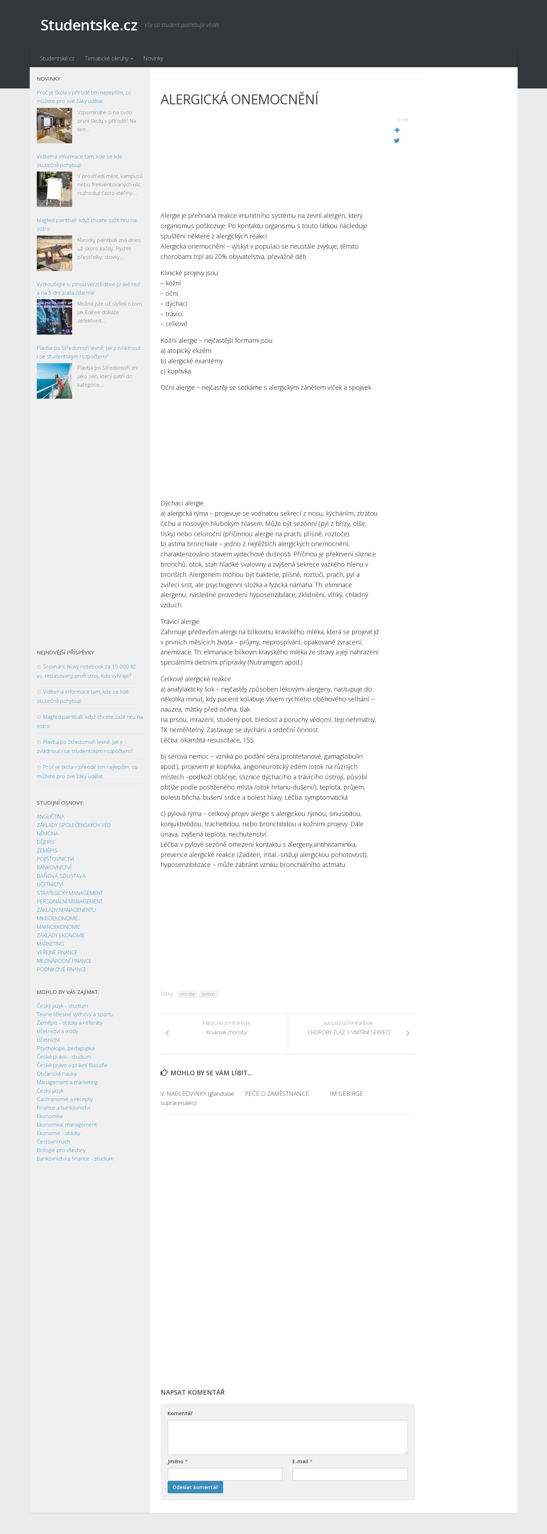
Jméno (178, 1461)
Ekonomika (50, 1115)
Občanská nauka (57, 1073)
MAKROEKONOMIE (58, 926)
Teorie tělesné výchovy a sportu (75, 1014)
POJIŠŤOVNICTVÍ (55, 858)
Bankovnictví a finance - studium (75, 1158)
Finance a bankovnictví (63, 1107)
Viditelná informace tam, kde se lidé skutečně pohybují (79, 160)
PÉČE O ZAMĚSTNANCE (277, 1093)
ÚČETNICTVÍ (50, 884)
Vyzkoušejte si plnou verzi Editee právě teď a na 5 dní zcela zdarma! (88, 288)
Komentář (180, 1413)
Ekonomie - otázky (58, 1132)
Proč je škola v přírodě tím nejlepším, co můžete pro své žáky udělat (84, 96)
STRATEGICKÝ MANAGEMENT (70, 892)
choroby (187, 994)
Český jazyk (50, 1090)
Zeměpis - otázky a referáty (70, 1022)
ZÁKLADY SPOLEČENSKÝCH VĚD (74, 824)
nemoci (208, 994)
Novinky (153, 58)
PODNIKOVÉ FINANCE (62, 969)
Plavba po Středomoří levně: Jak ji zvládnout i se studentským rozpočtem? (89, 352)
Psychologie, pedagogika (65, 1048)
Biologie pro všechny (61, 1149)
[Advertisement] (270, 160)
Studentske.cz (89, 25)
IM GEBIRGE (346, 1093)
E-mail (302, 1461)
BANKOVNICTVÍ (54, 867)
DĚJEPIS (45, 841)
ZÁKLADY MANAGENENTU (66, 909)
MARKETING (50, 943)
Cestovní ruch (53, 1141)
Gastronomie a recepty (65, 1098)
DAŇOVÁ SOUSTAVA (61, 875)
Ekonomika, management (67, 1124)
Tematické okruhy (106, 58)
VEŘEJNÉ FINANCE (57, 952)
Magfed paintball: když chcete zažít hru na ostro (86, 224)
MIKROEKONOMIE (57, 918)
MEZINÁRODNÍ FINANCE (64, 960)
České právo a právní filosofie (72, 1065)
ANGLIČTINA (50, 816)
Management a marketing (67, 1082)
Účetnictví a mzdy (57, 1031)
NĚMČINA (47, 833)
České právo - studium (64, 1056)
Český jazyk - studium (62, 1005)
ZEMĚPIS (47, 850)
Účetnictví (48, 1039)
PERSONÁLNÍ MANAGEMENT (70, 901)
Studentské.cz (57, 58)
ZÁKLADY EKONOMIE (61, 935)
